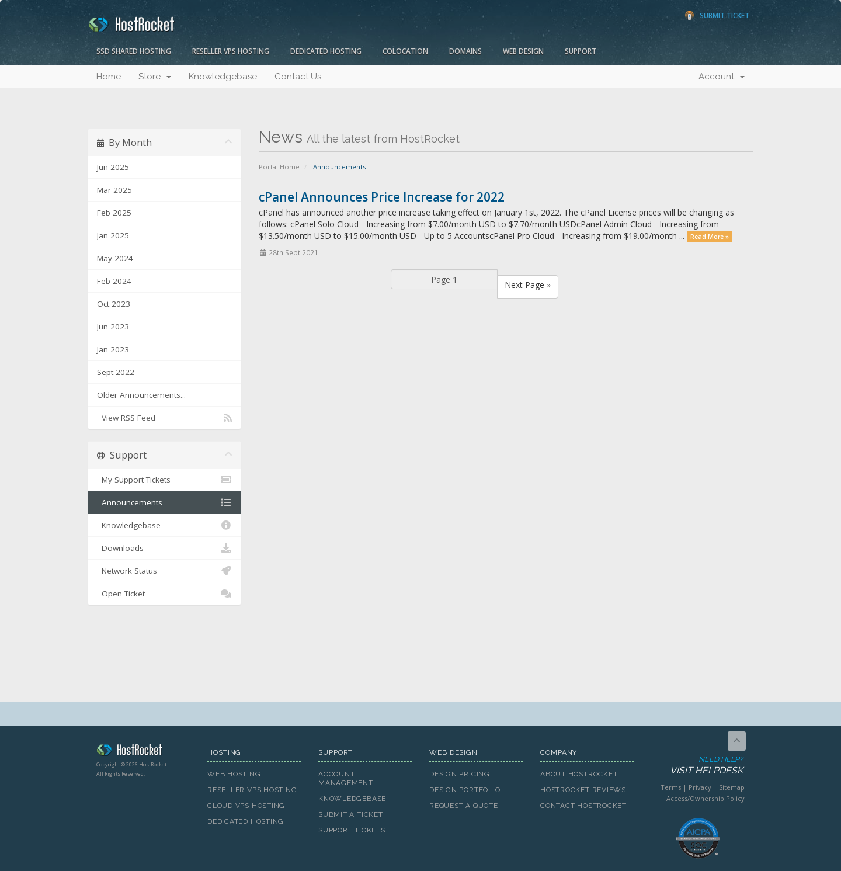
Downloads (164, 548)
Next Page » (528, 284)
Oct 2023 (113, 304)
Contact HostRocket (583, 805)
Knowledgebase (223, 76)
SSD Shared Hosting (133, 51)
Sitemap (732, 787)
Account (721, 76)
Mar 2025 (114, 190)
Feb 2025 (114, 212)
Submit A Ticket (350, 814)
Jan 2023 (113, 349)
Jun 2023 (113, 326)
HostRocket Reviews (583, 790)
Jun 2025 (113, 167)
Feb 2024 (114, 281)
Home (108, 76)
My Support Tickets (164, 480)
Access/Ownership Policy (705, 798)
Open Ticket (164, 594)
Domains (465, 51)
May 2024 (115, 258)
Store (154, 76)
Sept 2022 (115, 372)
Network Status (164, 571)
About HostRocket (578, 774)
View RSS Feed (164, 418)
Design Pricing (459, 774)
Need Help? (697, 765)
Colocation (405, 51)
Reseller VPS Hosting (230, 51)
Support (580, 51)
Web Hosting (234, 774)
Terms (671, 787)
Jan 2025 (113, 235)
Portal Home (279, 166)
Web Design (523, 51)
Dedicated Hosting (326, 51)
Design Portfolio (464, 790)
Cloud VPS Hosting (246, 805)
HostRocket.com (143, 752)
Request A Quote (463, 805)
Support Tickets (351, 830)
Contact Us (297, 76)
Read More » (709, 237)
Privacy (700, 787)
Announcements (164, 502)
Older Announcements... (141, 395)
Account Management (345, 778)
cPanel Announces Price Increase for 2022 (382, 197)
